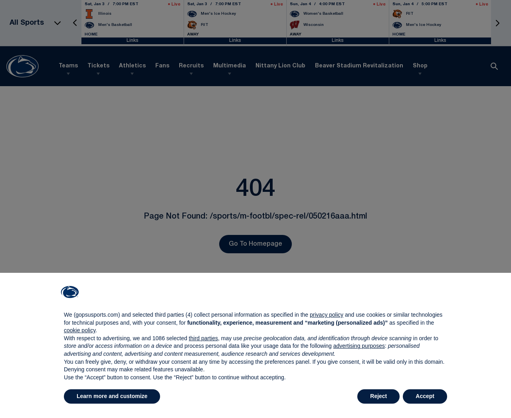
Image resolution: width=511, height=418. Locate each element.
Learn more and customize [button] (112, 396)
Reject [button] (378, 396)
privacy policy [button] (326, 315)
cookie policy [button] (79, 330)
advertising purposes (359, 346)
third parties (203, 338)
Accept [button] (425, 396)
